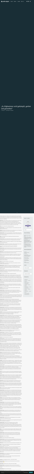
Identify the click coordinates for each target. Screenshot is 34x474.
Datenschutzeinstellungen (26, 472)
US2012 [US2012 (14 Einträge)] (25, 272)
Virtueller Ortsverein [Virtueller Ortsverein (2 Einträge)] (26, 273)
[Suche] (28, 209)
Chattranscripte (8, 100)
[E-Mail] (27, 206)
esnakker (12, 100)
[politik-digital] (5, 1)
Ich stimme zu (31, 472)
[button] (31, 209)
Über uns (22, 1)
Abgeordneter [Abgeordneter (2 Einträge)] (26, 259)
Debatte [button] (15, 1)
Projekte (19, 1)
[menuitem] (11, 1)
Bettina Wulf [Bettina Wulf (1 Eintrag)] (25, 260)
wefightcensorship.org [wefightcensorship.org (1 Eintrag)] (26, 274)
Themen (12, 1)
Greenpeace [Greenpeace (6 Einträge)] (25, 261)
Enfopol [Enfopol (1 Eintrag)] (29, 260)
